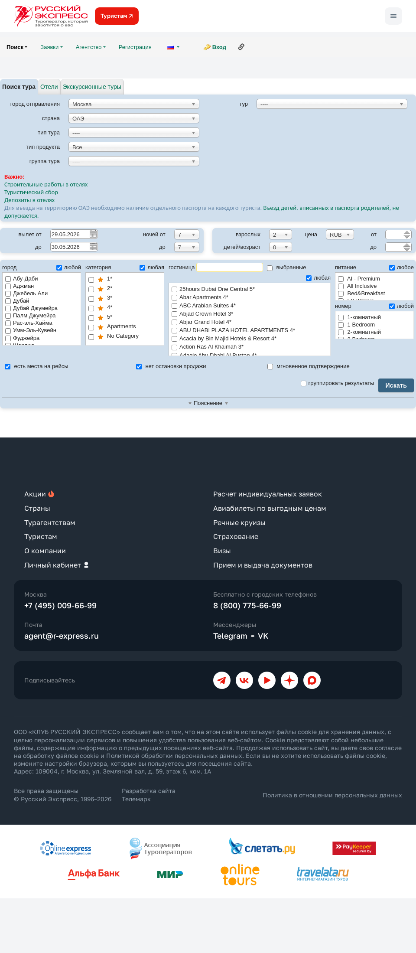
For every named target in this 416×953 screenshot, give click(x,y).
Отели (49, 86)
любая (152, 267)
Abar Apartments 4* (250, 297)
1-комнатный (359, 317)
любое (401, 267)
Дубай (17, 300)
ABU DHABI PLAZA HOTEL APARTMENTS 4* (250, 330)
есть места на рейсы (36, 366)
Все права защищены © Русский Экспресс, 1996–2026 (62, 794)
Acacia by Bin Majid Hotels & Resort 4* (250, 339)
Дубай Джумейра (31, 308)
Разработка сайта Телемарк (149, 794)
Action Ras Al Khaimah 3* (250, 347)
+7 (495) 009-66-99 (60, 605)
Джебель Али (26, 293)
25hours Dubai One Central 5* (250, 289)
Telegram (230, 635)
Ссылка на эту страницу (241, 46)
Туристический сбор (31, 192)
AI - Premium (359, 278)
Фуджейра (22, 338)
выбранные (286, 267)
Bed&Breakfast (361, 293)
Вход (219, 47)
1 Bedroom (356, 324)
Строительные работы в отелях (46, 184)
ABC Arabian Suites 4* (250, 306)
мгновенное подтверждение (308, 366)
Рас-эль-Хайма (28, 323)
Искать (396, 385)
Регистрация (135, 47)
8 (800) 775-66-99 (247, 605)
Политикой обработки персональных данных (174, 755)
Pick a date (93, 234)
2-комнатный (359, 332)
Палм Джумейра (30, 315)
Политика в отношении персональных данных (332, 795)
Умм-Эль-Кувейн (30, 330)
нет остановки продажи (171, 366)
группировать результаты (337, 383)
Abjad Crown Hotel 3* (250, 314)
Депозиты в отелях (29, 200)
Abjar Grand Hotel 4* (250, 322)
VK (263, 635)
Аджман (19, 286)
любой (68, 267)
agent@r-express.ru (61, 635)
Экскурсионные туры (92, 86)
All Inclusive (357, 286)
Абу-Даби (21, 278)
